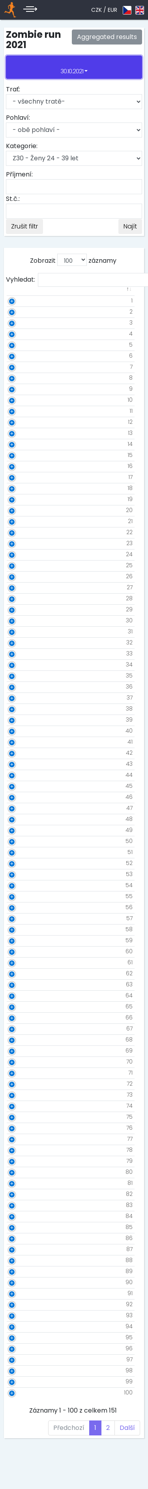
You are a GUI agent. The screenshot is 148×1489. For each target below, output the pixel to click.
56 (23, 907)
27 (24, 587)
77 (24, 1139)
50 (23, 841)
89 (23, 1271)
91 (24, 1293)
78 (24, 1150)
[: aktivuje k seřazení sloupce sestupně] (18, 294)
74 (24, 1106)
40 (23, 731)
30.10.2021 (71, 71)
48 (23, 819)
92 (24, 1304)
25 (24, 565)
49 (23, 830)
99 (23, 1381)
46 (23, 797)
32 (24, 642)
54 (23, 885)
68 (23, 1039)
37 (24, 698)
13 (24, 433)
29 (24, 609)
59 (23, 940)
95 (23, 1337)
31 (24, 631)
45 (23, 786)
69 (23, 1051)
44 (23, 775)
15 (24, 455)
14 (24, 444)
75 (24, 1117)
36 (24, 687)
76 (24, 1128)
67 (24, 1028)
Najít (130, 226)
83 (24, 1205)
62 (24, 973)
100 (23, 1392)
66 (23, 1017)
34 (24, 664)
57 (24, 918)
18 (24, 488)
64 (23, 995)
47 (24, 808)
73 (24, 1095)
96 (23, 1348)
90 (23, 1282)
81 (24, 1183)
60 (23, 951)
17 (25, 477)
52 (24, 863)
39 (24, 720)
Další (127, 1427)
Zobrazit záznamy (73, 260)
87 (24, 1249)
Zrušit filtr (24, 226)
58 (23, 929)
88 (23, 1260)
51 (24, 852)
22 (24, 532)
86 (23, 1238)
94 (23, 1326)
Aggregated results (107, 36)
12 (24, 422)
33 (24, 653)
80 (23, 1172)
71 (25, 1073)
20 (24, 510)
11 (25, 411)
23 (24, 543)
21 (24, 521)
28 (24, 598)
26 (24, 576)
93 (24, 1315)
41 (24, 742)
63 (24, 984)
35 (24, 676)
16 (24, 466)
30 (24, 620)
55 (23, 896)
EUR (112, 10)
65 (23, 1006)
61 (24, 962)
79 (24, 1161)
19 (24, 499)
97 (24, 1359)
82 (24, 1194)
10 (24, 400)
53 (24, 874)
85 (23, 1227)
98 (23, 1370)
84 (23, 1216)
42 (24, 753)
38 (24, 709)
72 (24, 1084)
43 (24, 764)
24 (24, 554)
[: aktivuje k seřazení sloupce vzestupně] (37, 294)
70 (24, 1062)
